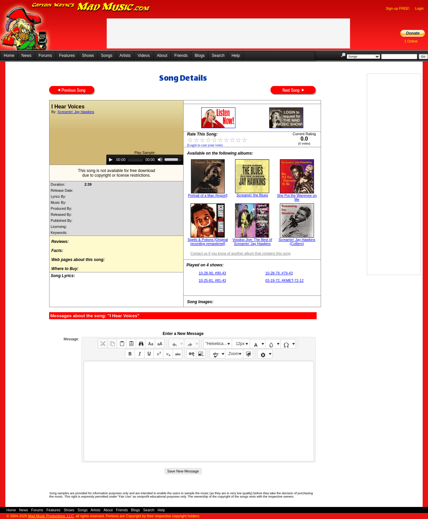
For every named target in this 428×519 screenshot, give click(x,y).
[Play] (110, 159)
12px (240, 343)
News (26, 55)
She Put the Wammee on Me (297, 197)
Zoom (233, 353)
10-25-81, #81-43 (212, 280)
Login (419, 8)
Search (218, 55)
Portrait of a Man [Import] (207, 195)
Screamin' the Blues (252, 195)
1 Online (411, 41)
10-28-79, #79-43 (279, 273)
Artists (124, 55)
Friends (181, 55)
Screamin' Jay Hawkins (76, 112)
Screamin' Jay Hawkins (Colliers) (297, 242)
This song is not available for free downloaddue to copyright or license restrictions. (116, 173)
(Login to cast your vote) (204, 145)
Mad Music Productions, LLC (51, 516)
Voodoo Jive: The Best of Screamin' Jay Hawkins (252, 242)
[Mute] (160, 159)
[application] (144, 160)
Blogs (200, 55)
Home (9, 55)
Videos (143, 55)
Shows (88, 55)
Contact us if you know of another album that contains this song (240, 253)
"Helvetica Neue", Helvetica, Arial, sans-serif (219, 343)
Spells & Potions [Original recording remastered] (208, 242)
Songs (106, 55)
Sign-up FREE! (398, 8)
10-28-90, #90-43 (212, 273)
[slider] (135, 159)
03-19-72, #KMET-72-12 (284, 280)
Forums (45, 55)
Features (67, 55)
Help (235, 55)
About (162, 55)
